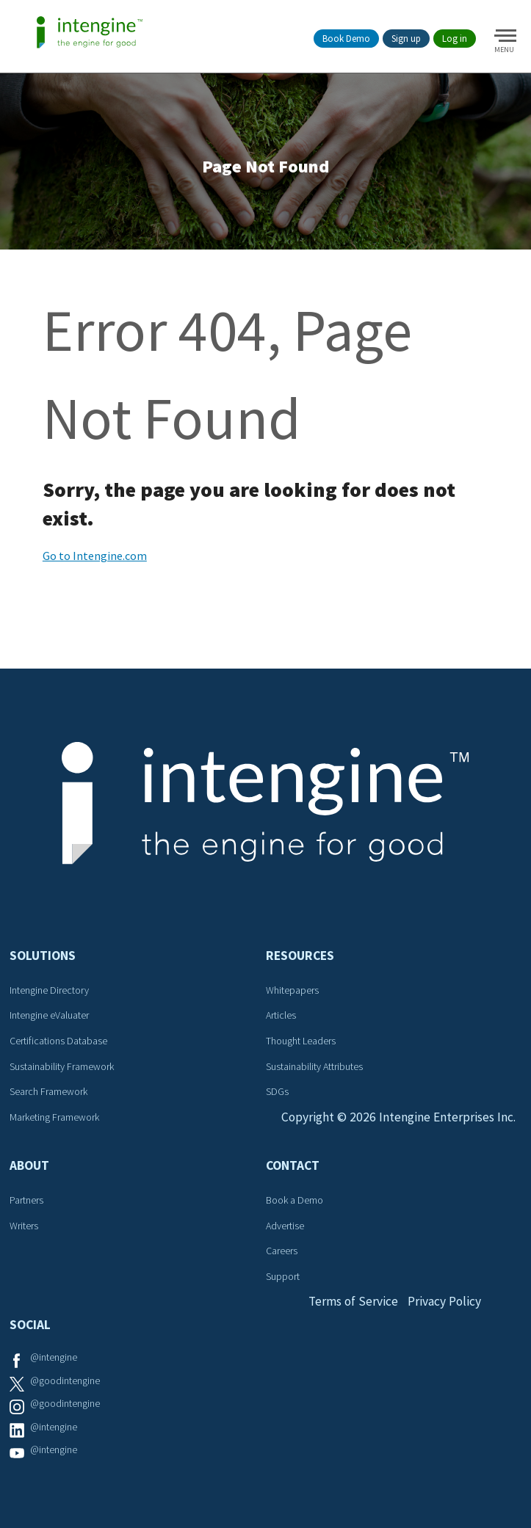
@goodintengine (66, 1382)
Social (30, 1328)
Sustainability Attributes (313, 1068)
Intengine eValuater (50, 1018)
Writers (24, 1227)
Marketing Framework (55, 1120)
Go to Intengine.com (95, 558)
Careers (281, 1253)
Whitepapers (291, 993)
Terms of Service (352, 1304)
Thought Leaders (300, 1043)
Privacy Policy (445, 1304)
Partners (27, 1202)
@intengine (54, 1360)
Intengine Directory (50, 993)
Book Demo (346, 38)
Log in (454, 38)
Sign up (406, 38)
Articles (280, 1018)
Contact (292, 1168)
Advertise (284, 1227)
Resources (299, 958)
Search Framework (49, 1094)
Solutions (43, 958)
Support (282, 1279)
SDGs (276, 1094)
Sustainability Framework (62, 1068)
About (30, 1168)
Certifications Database (59, 1043)
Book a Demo (293, 1202)
